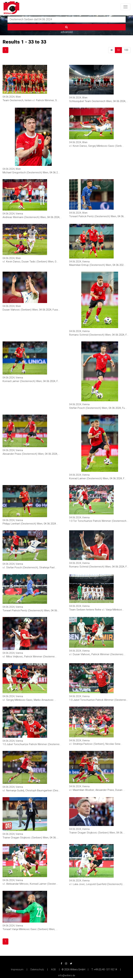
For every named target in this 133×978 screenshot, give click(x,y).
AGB (53, 969)
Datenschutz (37, 969)
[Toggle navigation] (125, 6)
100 (126, 50)
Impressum (17, 969)
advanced (67, 32)
